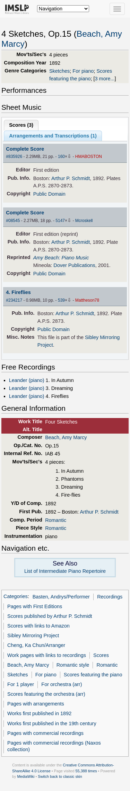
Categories (15, 596)
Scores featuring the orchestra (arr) (46, 694)
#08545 (13, 220)
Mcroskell (84, 220)
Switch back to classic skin (60, 776)
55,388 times (86, 771)
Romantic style (73, 665)
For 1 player (20, 684)
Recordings (109, 596)
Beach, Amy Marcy (66, 437)
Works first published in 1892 (39, 713)
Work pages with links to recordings (46, 655)
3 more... (105, 78)
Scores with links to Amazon (38, 626)
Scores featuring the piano (93, 674)
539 (61, 300)
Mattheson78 (87, 300)
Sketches (59, 71)
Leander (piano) (26, 380)
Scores (101, 655)
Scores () (21, 125)
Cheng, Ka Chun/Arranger (36, 645)
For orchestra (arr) (61, 684)
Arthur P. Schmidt (70, 178)
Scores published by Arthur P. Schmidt (49, 616)
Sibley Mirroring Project (33, 635)
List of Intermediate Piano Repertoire (65, 571)
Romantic (55, 520)
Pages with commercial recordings (45, 733)
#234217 (14, 300)
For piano (83, 71)
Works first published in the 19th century (51, 723)
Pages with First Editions (34, 606)
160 (61, 156)
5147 (60, 220)
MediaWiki (25, 776)
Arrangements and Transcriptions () (53, 136)
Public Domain (49, 194)
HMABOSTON (88, 156)
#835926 (14, 156)
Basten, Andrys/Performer (61, 596)
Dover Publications (74, 265)
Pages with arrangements (35, 703)
